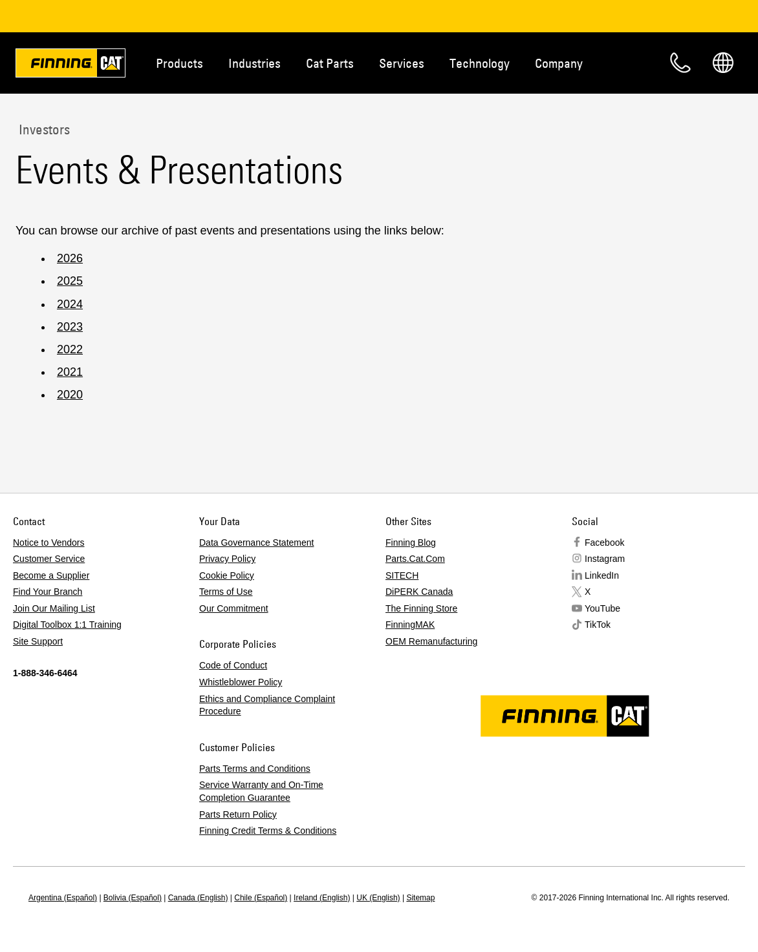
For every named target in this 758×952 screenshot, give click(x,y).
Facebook (604, 542)
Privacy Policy (227, 559)
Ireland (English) (322, 897)
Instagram (605, 559)
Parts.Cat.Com (415, 559)
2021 (70, 372)
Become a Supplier (51, 575)
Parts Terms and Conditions (254, 768)
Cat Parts (330, 63)
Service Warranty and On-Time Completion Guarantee (261, 791)
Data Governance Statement (256, 542)
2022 (70, 349)
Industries (254, 63)
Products (179, 63)
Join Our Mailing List (54, 608)
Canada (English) (198, 897)
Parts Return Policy (238, 814)
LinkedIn (602, 575)
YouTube (602, 608)
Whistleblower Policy (240, 682)
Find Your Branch (47, 591)
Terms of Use (225, 591)
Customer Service (49, 559)
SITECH (401, 575)
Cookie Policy (226, 575)
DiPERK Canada (419, 591)
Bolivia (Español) (132, 897)
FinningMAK (410, 624)
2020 (70, 394)
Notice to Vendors (49, 542)
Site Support (38, 641)
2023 (70, 326)
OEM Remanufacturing (431, 641)
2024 (70, 304)
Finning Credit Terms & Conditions (267, 830)
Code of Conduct (233, 665)
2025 (70, 280)
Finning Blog (410, 542)
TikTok (598, 624)
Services (401, 63)
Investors (43, 129)
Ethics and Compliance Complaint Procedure (267, 705)
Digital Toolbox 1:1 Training (67, 624)
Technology (479, 63)
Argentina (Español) (62, 897)
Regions (723, 62)
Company (559, 63)
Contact (680, 62)
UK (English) (378, 897)
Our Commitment (233, 608)
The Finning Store (421, 608)
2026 (70, 258)
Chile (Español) (260, 897)
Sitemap (420, 897)
